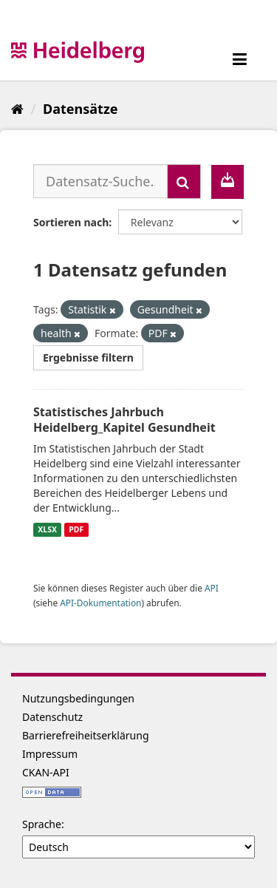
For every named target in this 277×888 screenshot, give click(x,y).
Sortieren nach (71, 222)
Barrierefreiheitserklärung (85, 735)
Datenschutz (52, 717)
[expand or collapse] (240, 59)
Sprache (41, 824)
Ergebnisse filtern (88, 357)
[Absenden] (184, 181)
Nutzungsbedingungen (78, 698)
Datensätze (80, 109)
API (212, 588)
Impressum (50, 754)
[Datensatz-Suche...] (100, 181)
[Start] (17, 109)
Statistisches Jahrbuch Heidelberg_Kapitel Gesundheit (124, 419)
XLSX (47, 529)
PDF (76, 529)
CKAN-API (45, 772)
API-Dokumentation (100, 603)
